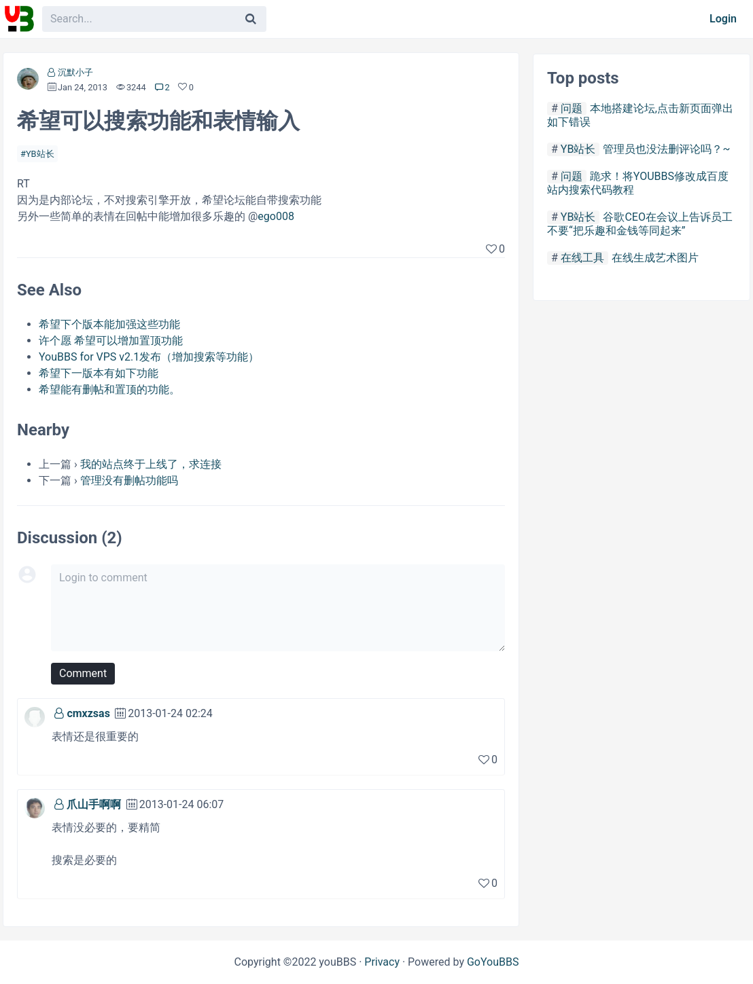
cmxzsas (88, 713)
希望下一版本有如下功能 (98, 373)
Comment (83, 673)
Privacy (382, 961)
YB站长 (40, 154)
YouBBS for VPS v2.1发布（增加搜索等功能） (149, 356)
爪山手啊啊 (94, 804)
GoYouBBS (493, 961)
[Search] (250, 19)
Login (723, 18)
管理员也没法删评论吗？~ (666, 149)
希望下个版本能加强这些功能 (109, 324)
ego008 (276, 216)
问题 (571, 108)
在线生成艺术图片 (655, 257)
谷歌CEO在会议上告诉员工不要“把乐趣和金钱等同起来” (640, 224)
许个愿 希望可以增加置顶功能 (111, 340)
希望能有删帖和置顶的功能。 (109, 389)
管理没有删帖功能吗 (129, 480)
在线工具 (582, 257)
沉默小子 (75, 72)
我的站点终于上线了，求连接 (151, 464)
